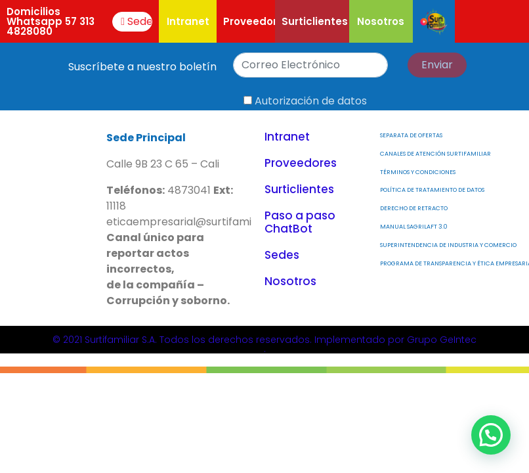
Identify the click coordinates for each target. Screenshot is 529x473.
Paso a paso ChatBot (299, 222)
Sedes (281, 255)
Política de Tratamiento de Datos (432, 190)
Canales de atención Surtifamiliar (435, 154)
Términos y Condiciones (417, 172)
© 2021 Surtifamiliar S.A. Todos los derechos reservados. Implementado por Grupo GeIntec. (264, 344)
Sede (136, 21)
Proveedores (256, 21)
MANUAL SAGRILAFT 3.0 (414, 227)
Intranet (188, 21)
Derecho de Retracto (414, 208)
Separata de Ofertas (411, 135)
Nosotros (380, 21)
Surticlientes (315, 21)
